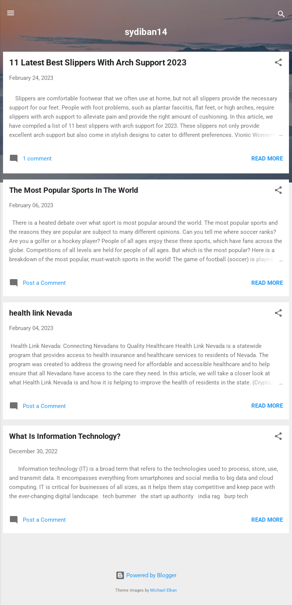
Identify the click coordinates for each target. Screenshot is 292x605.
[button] (278, 64)
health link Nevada (40, 313)
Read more (267, 158)
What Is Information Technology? (65, 436)
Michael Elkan (163, 590)
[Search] (281, 15)
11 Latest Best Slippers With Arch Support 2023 (98, 62)
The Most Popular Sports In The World (73, 190)
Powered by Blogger (146, 575)
